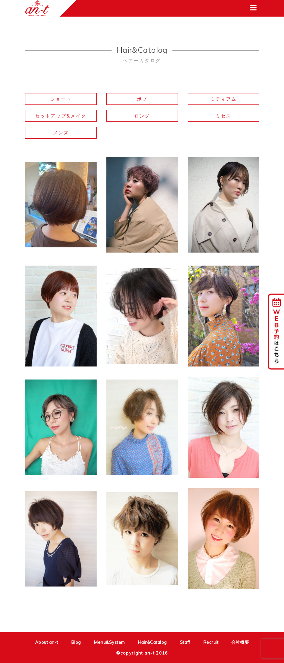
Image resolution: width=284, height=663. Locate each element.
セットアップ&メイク (60, 116)
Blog (76, 642)
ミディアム (223, 99)
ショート (60, 99)
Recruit (211, 642)
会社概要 (240, 642)
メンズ (61, 133)
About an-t (46, 642)
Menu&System (109, 642)
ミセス (223, 116)
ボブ (142, 99)
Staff (185, 642)
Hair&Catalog (152, 642)
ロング (142, 116)
